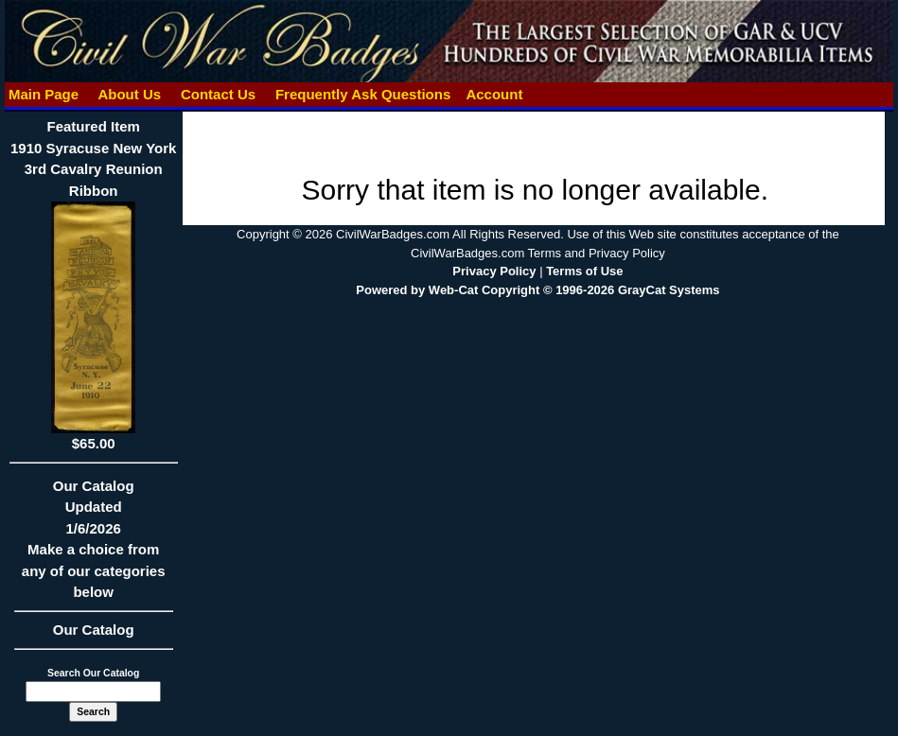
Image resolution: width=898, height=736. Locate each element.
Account (494, 94)
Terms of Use (584, 271)
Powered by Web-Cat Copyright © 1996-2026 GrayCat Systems (537, 290)
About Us (130, 94)
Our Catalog (93, 630)
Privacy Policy (494, 271)
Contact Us (218, 94)
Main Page (44, 94)
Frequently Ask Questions (363, 94)
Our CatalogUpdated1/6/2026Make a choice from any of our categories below (93, 545)
